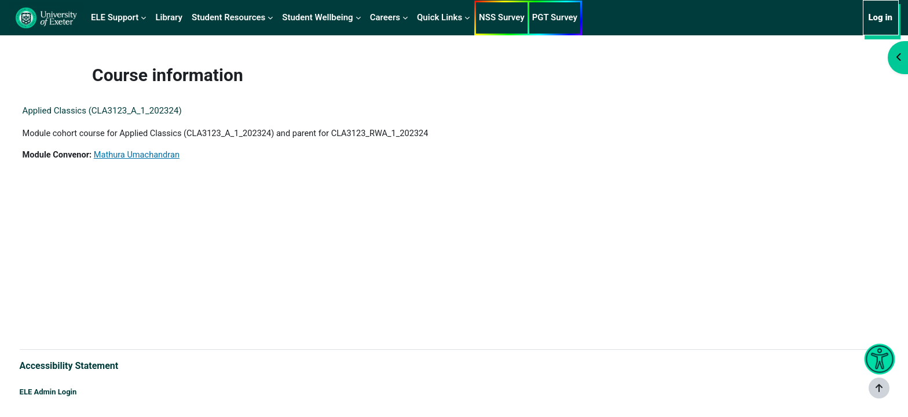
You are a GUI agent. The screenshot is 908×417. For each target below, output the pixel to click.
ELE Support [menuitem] (114, 17)
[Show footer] (879, 388)
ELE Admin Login (69, 392)
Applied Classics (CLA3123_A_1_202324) (123, 110)
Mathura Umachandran (162, 156)
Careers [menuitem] (385, 17)
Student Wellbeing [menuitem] (317, 17)
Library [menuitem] (168, 17)
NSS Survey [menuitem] (502, 17)
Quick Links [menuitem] (439, 17)
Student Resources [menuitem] (228, 17)
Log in (880, 17)
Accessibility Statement (90, 365)
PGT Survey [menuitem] (554, 17)
